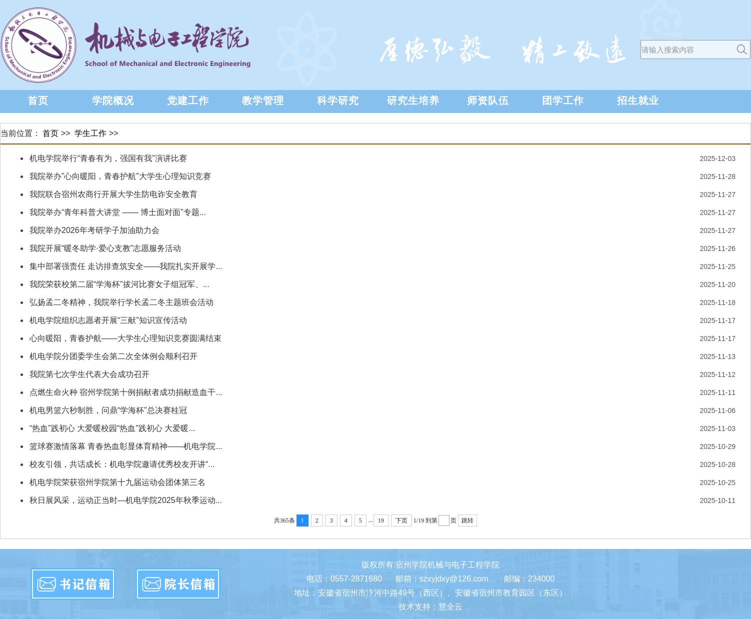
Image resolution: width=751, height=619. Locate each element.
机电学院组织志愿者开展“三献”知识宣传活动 (108, 320)
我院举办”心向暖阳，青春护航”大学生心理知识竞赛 (120, 176)
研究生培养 (413, 100)
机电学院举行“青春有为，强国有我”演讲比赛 (108, 158)
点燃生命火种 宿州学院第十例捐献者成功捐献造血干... (126, 392)
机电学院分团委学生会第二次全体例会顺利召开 (114, 356)
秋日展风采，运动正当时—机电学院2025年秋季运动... (126, 500)
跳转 (468, 520)
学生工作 (90, 133)
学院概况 (113, 100)
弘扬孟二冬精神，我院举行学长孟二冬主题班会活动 (122, 302)
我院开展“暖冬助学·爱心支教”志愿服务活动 (105, 248)
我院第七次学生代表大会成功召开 (90, 374)
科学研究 (338, 100)
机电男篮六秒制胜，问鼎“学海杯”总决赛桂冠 (108, 410)
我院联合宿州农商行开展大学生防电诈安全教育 (114, 194)
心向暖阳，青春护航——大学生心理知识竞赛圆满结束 (126, 338)
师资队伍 (488, 100)
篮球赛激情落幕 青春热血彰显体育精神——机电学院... (126, 446)
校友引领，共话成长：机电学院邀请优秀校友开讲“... (122, 464)
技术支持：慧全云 (430, 606)
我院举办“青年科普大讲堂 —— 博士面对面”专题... (118, 212)
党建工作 (188, 100)
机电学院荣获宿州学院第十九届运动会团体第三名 (118, 482)
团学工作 (563, 100)
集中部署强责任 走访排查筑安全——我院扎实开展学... (126, 266)
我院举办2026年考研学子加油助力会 (95, 230)
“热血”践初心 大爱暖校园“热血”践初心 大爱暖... (113, 428)
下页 (402, 520)
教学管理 (263, 100)
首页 (38, 100)
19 (381, 520)
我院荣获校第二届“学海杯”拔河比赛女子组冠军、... (120, 284)
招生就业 (638, 100)
